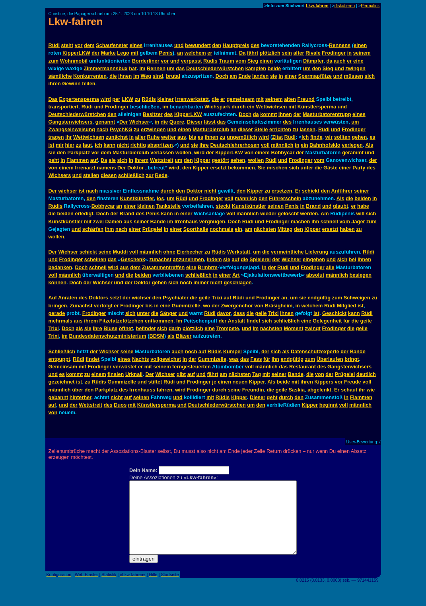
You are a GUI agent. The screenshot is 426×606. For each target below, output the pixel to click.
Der (123, 122)
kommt (268, 114)
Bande (158, 221)
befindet (146, 328)
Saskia (296, 390)
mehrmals (60, 321)
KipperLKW (76, 53)
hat (132, 68)
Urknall (133, 374)
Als (369, 145)
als (79, 328)
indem (214, 259)
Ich (305, 137)
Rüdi (54, 45)
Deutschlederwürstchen (215, 68)
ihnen (125, 76)
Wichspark (217, 107)
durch (238, 107)
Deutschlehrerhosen (234, 145)
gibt (181, 374)
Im (143, 68)
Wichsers (60, 175)
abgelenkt (319, 390)
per (116, 99)
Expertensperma (79, 99)
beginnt (328, 405)
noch (186, 282)
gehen (359, 137)
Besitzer (153, 114)
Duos (120, 405)
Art (235, 275)
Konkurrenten (90, 76)
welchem (195, 53)
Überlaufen (330, 359)
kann (109, 145)
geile (204, 298)
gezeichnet (62, 382)
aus (181, 137)
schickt (310, 191)
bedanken (60, 267)
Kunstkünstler (137, 198)
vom (240, 61)
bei (352, 259)
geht (54, 160)
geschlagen (237, 282)
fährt (252, 53)
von (248, 152)
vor (79, 45)
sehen (237, 160)
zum (54, 61)
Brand (313, 206)
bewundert (198, 45)
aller (140, 137)
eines (136, 45)
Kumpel (232, 351)
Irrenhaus (186, 221)
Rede (161, 175)
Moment (293, 328)
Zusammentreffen (163, 267)
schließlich (131, 175)
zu (137, 99)
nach (102, 129)
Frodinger (334, 53)
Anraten (67, 298)
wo (206, 306)
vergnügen (212, 221)
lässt (210, 122)
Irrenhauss (142, 390)
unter (306, 168)
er (209, 53)
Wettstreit (161, 160)
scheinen (95, 259)
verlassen (162, 152)
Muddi (120, 252)
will (360, 213)
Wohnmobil (74, 61)
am (233, 76)
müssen (353, 76)
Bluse (110, 328)
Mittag (285, 229)
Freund (306, 99)
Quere (176, 122)
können (58, 282)
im (136, 76)
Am (325, 213)
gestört (220, 160)
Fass (256, 359)
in (349, 53)
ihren (55, 84)
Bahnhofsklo (324, 145)
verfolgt (103, 306)
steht (67, 45)
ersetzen (282, 191)
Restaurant (302, 367)
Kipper (202, 160)
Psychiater (176, 298)
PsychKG (121, 129)
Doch (222, 76)
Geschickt (334, 313)
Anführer (341, 191)
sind (158, 76)
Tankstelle (168, 206)
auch (340, 61)
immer (200, 282)
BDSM (156, 336)
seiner (361, 191)
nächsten (265, 229)
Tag (256, 374)
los (160, 198)
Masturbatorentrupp (327, 114)
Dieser (194, 122)
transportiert (64, 107)
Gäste (330, 168)
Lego (123, 53)
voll (265, 145)
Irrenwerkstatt (192, 99)
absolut (315, 275)
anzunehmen (188, 259)
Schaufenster (112, 45)
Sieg (252, 61)
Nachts (140, 359)
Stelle (261, 129)
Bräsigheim (279, 306)
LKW (127, 99)
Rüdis (210, 61)
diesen (109, 175)
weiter (168, 137)
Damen (113, 221)
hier (69, 145)
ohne (169, 252)
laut (87, 145)
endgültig (319, 298)
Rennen (156, 68)
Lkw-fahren (317, 5)
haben (347, 229)
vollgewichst (165, 359)
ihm (109, 229)
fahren (164, 390)
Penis (166, 53)
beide (274, 68)
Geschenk (133, 259)
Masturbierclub (211, 129)
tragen (56, 137)
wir (329, 137)
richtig (138, 145)
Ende (244, 76)
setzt (115, 298)
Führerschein (285, 198)
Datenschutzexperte (315, 351)
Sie (261, 168)
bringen (58, 306)
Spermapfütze (315, 76)
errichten (280, 129)
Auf (53, 298)
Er (298, 191)
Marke (108, 53)
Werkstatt (238, 252)
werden (309, 213)
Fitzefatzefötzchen (121, 321)
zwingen (355, 68)
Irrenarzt (85, 168)
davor (223, 313)
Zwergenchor (237, 306)
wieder (268, 213)
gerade (57, 313)
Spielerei (259, 259)
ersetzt (218, 168)
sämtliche (60, 76)
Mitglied (346, 306)
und (178, 45)
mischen (277, 168)
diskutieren (345, 5)
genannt (105, 122)
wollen (183, 152)
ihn (315, 221)
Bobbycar (282, 152)
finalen (115, 374)
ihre (203, 145)
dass (239, 313)
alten (290, 99)
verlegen (352, 145)
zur (150, 175)
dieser (245, 129)
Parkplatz (78, 152)
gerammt (353, 152)
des (255, 45)
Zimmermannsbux (105, 68)
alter (298, 53)
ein (251, 107)
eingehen (314, 259)
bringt (351, 359)
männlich (282, 145)
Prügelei (152, 229)
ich (98, 145)
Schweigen (357, 298)
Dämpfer (313, 61)
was (234, 359)
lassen (307, 129)
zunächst (117, 137)
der (95, 53)
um (171, 68)
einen (360, 45)
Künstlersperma (317, 107)
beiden (362, 198)
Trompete (227, 328)
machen (300, 221)
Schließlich (62, 351)
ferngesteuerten (191, 367)
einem (262, 152)
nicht (123, 145)
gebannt (58, 397)
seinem (362, 53)
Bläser (183, 336)
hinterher (80, 397)
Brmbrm (208, 267)
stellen (91, 175)
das (180, 68)
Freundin (253, 390)
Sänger (168, 313)
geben (159, 282)
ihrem (141, 160)
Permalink (370, 5)
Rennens (339, 45)
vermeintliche (287, 252)
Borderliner (146, 61)
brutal (173, 76)
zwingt (313, 328)
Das (53, 99)
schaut (349, 390)
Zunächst (81, 306)
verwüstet (125, 367)
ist (51, 145)
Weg (145, 76)
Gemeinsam (63, 367)
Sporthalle (195, 229)
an (180, 53)
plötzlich (270, 53)
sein (287, 53)
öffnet (126, 328)
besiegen (361, 275)
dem (89, 45)
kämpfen (255, 68)
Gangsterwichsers (71, 122)
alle (330, 267)
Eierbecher (190, 252)
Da (242, 53)
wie (371, 390)
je (214, 382)
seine (104, 252)
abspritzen (160, 145)
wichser (67, 191)
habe (363, 206)
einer (290, 76)
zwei (98, 221)
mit (134, 53)
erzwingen (153, 129)
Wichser (139, 122)
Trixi (217, 298)
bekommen (241, 168)
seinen (276, 206)
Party (358, 168)
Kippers (323, 382)
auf (94, 160)
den (216, 45)
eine (358, 61)
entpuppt (59, 359)
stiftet (155, 382)
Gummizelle (186, 306)
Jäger (358, 221)
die (113, 76)
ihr (68, 137)
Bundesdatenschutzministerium (107, 336)
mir (60, 145)
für (346, 321)
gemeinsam (241, 99)
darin (175, 328)
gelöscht (288, 213)
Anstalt (236, 321)
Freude (352, 382)
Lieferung (316, 252)
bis (192, 137)
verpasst (191, 61)
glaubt (340, 206)
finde (316, 137)
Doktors (98, 298)
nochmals (221, 229)
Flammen (77, 160)
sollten (342, 137)
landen (260, 76)
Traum (226, 61)
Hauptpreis (236, 45)
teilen (88, 84)
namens (106, 168)
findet (254, 321)
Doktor (135, 168)
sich (370, 76)
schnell (329, 221)
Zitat (277, 137)
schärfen (92, 229)
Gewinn (71, 84)
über (77, 390)
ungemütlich (242, 137)
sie (273, 76)
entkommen (159, 321)
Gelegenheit (327, 321)
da (329, 61)
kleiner (165, 99)
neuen (240, 382)
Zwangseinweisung (72, 129)
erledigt (84, 213)
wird (105, 99)
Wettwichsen (271, 107)
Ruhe (153, 137)
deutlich (366, 374)
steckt (223, 206)
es (200, 137)
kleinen (146, 206)
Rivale (313, 53)
